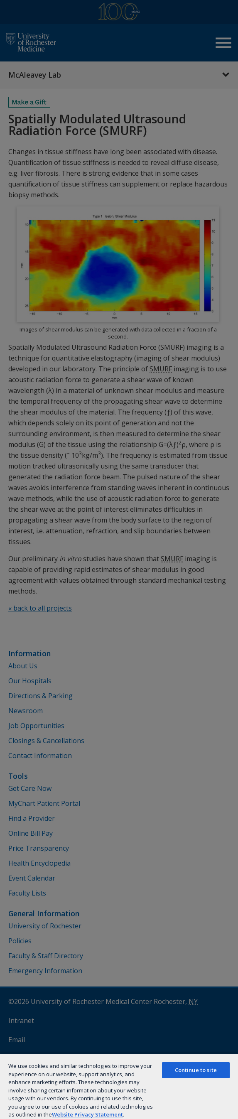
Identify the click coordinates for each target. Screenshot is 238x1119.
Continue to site (196, 1070)
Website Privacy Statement (87, 1114)
